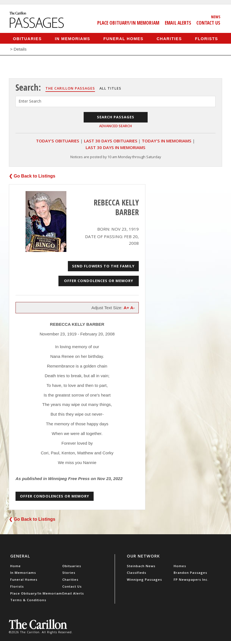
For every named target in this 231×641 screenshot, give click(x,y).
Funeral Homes (123, 38)
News (215, 16)
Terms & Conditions (28, 600)
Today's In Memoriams (166, 141)
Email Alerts (178, 22)
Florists (206, 38)
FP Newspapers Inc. (191, 579)
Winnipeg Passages (144, 579)
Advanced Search (115, 125)
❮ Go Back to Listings (32, 176)
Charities (169, 38)
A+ (126, 307)
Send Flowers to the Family (103, 266)
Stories (68, 572)
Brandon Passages (190, 572)
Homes (180, 566)
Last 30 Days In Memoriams (115, 147)
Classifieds (136, 572)
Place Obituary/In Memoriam (128, 22)
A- (132, 307)
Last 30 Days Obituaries (110, 141)
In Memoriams (72, 38)
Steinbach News (141, 566)
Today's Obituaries (57, 141)
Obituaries (27, 38)
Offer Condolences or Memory (98, 280)
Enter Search (30, 101)
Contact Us (208, 22)
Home (15, 566)
